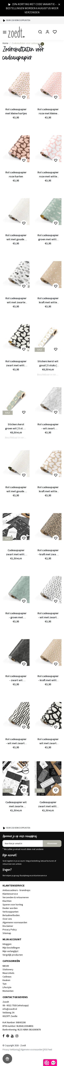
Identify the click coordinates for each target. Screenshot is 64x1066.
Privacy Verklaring (11, 1049)
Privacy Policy (10, 929)
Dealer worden (10, 908)
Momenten (8, 990)
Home (5, 43)
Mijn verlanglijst (10, 951)
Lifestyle (7, 987)
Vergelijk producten (13, 954)
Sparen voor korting (13, 904)
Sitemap (7, 933)
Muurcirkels (8, 973)
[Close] (59, 4)
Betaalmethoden (11, 915)
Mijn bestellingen (11, 947)
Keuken (6, 980)
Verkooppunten (10, 911)
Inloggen (7, 944)
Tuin (4, 983)
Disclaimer (8, 925)
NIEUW (6, 965)
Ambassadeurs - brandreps (16, 890)
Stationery (8, 969)
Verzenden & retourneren (16, 897)
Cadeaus (7, 976)
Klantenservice (10, 893)
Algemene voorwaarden (15, 922)
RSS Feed (48, 1049)
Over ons (7, 918)
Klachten (7, 900)
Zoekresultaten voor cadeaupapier (28, 43)
